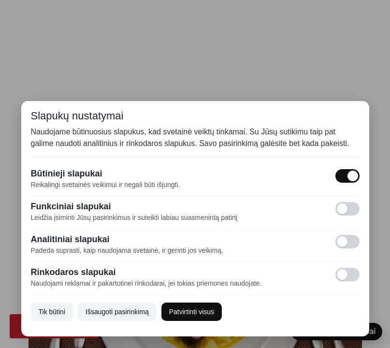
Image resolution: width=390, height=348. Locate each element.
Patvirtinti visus (191, 312)
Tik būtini (52, 312)
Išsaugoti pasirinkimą (117, 312)
